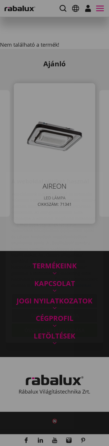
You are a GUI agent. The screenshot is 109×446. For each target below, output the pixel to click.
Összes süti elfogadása (54, 296)
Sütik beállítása (55, 266)
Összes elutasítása (55, 281)
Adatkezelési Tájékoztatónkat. (61, 251)
